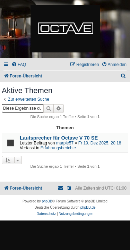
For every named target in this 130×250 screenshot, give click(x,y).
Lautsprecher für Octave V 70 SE (59, 138)
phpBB (47, 201)
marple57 (64, 143)
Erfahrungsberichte (58, 147)
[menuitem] (18, 64)
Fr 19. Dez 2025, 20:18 (99, 143)
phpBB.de (88, 207)
